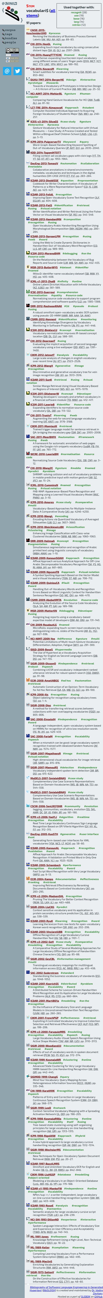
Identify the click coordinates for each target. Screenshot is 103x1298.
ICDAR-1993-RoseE (41, 1205)
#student (88, 107)
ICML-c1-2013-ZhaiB (42, 281)
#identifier (82, 267)
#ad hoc (66, 680)
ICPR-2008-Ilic (39, 694)
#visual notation (50, 208)
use (76, 15)
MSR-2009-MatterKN (43, 610)
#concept (65, 330)
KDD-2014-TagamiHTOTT (45, 152)
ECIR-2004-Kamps (41, 879)
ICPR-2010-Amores (42, 502)
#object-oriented (38, 1177)
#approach (71, 107)
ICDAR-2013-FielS (41, 205)
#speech (47, 666)
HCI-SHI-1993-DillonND (44, 1219)
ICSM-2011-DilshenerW (44, 393)
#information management (73, 958)
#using (57, 43)
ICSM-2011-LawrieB (42, 404)
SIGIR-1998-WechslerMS (45, 1149)
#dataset (65, 267)
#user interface (89, 834)
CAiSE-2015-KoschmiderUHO (36, 31)
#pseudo (78, 306)
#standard (67, 972)
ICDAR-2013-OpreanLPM (45, 236)
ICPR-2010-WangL (41, 516)
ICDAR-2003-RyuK (41, 920)
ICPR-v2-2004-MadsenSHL (47, 896)
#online (77, 281)
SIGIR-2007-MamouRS (44, 767)
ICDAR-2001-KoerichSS (44, 983)
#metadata (35, 166)
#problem (49, 471)
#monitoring (88, 319)
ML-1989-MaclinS (41, 1261)
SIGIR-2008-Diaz (40, 705)
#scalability (80, 354)
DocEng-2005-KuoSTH (44, 834)
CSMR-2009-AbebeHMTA (45, 599)
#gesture (70, 93)
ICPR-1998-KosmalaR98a (45, 1118)
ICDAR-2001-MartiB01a (44, 1000)
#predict (33, 471)
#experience (69, 1219)
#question (67, 180)
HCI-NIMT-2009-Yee (42, 638)
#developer (84, 393)
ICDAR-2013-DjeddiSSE (44, 180)
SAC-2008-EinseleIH (43, 719)
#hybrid (80, 1135)
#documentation (65, 879)
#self (70, 1121)
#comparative (84, 502)
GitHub (98, 1296)
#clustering (35, 530)
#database (64, 1174)
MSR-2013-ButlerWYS (44, 267)
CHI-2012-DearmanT (42, 340)
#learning (62, 68)
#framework (86, 436)
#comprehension (67, 292)
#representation (87, 180)
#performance (72, 865)
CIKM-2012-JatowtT (42, 354)
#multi (32, 505)
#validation (35, 851)
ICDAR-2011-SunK (41, 379)
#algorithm (66, 816)
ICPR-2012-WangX (41, 365)
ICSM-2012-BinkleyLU (43, 330)
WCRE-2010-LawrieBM (44, 454)
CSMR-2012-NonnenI (43, 319)
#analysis (63, 354)
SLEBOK (85, 1296)
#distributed (69, 983)
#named (69, 54)
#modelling (35, 944)
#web (31, 239)
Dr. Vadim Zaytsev (97, 1292)
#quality (56, 295)
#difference (64, 638)
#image (79, 365)
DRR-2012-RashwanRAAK (46, 306)
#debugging (70, 253)
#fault (65, 582)
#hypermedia (63, 649)
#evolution (70, 599)
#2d (66, 306)
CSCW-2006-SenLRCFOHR (46, 806)
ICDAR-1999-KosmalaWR (45, 1059)
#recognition (64, 194)
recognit (76, 12)
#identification (63, 205)
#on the (86, 253)
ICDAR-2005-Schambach (45, 865)
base (76, 18)
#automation (68, 163)
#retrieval (83, 205)
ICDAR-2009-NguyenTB (44, 571)
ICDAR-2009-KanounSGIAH (47, 557)
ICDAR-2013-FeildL (41, 194)
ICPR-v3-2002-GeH (42, 941)
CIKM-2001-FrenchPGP (44, 1017)
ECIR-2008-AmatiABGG (44, 680)
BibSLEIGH (49, 1290)
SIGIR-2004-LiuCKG (42, 906)
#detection (67, 767)
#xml (31, 837)
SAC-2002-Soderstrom (44, 972)
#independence (67, 663)
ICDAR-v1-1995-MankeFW (46, 1188)
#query (84, 141)
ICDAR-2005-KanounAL (44, 848)
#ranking (33, 882)
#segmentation (37, 544)
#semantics (54, 1208)
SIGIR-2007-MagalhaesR (45, 753)
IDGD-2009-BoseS (41, 649)
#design (71, 79)
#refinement (59, 1236)
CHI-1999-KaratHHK (42, 1090)
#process (54, 33)
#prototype (35, 82)
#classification (75, 526)
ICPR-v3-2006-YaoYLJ (43, 816)
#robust (93, 306)
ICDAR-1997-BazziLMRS (44, 1163)
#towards (52, 82)
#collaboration (89, 163)
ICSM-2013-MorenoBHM (45, 253)
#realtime (83, 816)
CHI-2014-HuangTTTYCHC (46, 54)
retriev (76, 24)
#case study (68, 121)
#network (59, 1107)
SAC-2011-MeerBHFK (43, 436)
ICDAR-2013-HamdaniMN (45, 219)
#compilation (60, 1247)
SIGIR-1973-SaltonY (42, 1272)
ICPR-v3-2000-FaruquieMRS (47, 1031)
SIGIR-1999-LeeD (40, 1107)
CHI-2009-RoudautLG (43, 624)
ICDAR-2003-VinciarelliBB (46, 931)
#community (72, 806)
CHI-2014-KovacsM (42, 68)
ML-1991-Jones (39, 1236)
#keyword (69, 141)
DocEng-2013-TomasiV (44, 163)
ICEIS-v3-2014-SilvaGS (44, 121)
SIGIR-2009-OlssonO (43, 663)
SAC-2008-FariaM (41, 736)
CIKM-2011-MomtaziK (43, 426)
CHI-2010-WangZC (41, 468)
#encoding (61, 516)
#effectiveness (89, 879)
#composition (72, 219)
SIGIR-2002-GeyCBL (42, 958)
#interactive (88, 79)
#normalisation (37, 295)
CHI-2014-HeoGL (40, 43)
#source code (36, 256)
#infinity (62, 281)
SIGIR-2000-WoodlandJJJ (45, 1045)
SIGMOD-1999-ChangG (44, 1076)
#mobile (76, 468)
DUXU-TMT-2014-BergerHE (47, 79)
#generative (62, 365)
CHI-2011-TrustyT (41, 415)
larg (76, 21)
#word (43, 239)
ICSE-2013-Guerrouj (42, 292)
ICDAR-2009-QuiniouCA (44, 582)
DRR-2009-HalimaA (42, 540)
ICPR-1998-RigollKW (42, 1135)
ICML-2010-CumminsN (44, 485)
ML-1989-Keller (40, 1247)
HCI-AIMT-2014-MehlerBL (46, 93)
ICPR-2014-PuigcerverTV (45, 141)
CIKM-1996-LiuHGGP (42, 1174)
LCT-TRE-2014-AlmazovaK (46, 107)
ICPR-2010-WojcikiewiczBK (47, 526)
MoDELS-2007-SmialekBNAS (48, 778)
